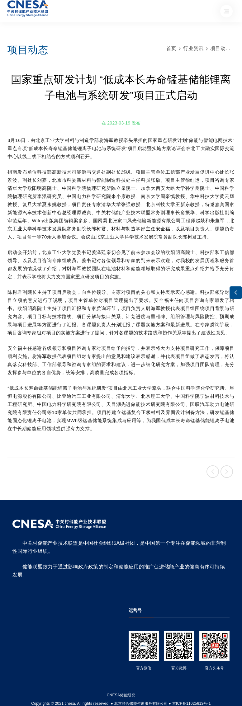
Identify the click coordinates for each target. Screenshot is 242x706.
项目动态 (220, 48)
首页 (171, 48)
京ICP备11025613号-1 (191, 703)
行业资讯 (193, 48)
